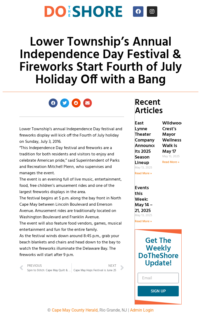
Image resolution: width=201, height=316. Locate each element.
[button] (53, 103)
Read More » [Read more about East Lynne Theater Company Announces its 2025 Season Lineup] (143, 173)
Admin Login (142, 310)
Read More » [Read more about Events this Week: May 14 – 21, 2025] (143, 221)
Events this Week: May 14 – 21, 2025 (144, 199)
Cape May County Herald (75, 310)
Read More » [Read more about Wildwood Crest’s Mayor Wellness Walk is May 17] (170, 162)
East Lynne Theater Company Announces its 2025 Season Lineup (146, 143)
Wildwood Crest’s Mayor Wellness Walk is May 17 (173, 137)
